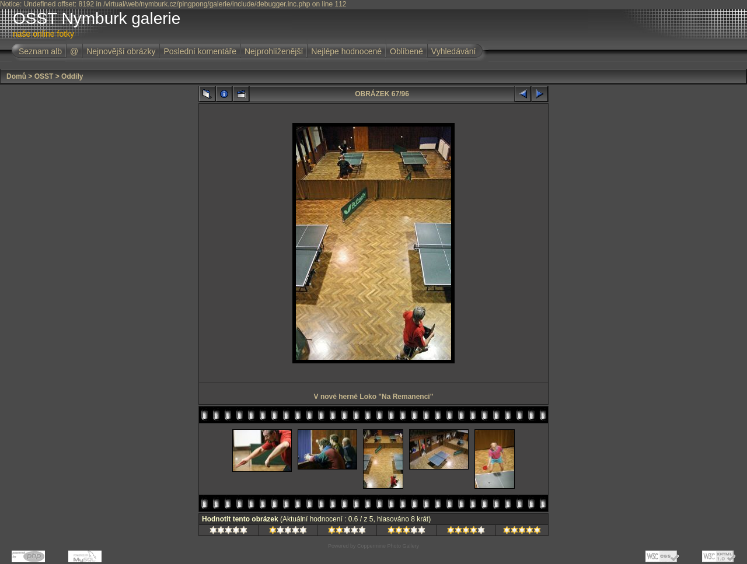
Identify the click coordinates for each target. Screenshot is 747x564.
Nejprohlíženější (274, 51)
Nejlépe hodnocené (346, 51)
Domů (16, 76)
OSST (44, 76)
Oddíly (72, 76)
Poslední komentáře (199, 51)
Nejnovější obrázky (120, 51)
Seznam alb (40, 51)
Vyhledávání (453, 51)
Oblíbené (406, 51)
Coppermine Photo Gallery (388, 546)
